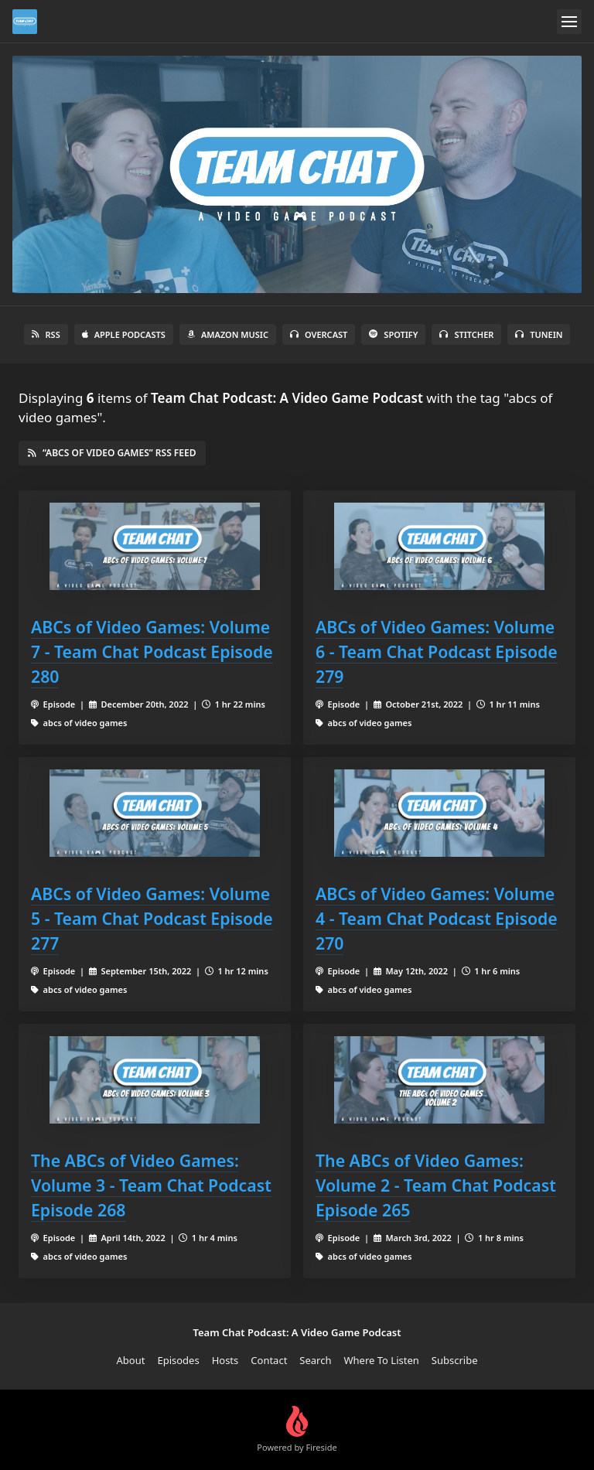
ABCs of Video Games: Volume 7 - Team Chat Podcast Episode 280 (152, 651)
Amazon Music (227, 334)
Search (315, 1360)
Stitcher (466, 334)
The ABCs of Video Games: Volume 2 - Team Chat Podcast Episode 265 (436, 1185)
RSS (46, 334)
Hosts (225, 1360)
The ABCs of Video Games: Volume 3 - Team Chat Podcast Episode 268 (151, 1185)
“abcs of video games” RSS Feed (112, 452)
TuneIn (538, 334)
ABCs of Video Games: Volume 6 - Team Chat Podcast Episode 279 (437, 651)
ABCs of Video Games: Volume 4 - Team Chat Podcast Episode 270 (437, 918)
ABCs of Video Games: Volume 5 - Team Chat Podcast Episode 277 (152, 918)
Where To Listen (381, 1360)
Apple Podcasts (124, 334)
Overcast (318, 334)
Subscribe (455, 1360)
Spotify (393, 334)
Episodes (178, 1360)
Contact (269, 1360)
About (131, 1360)
